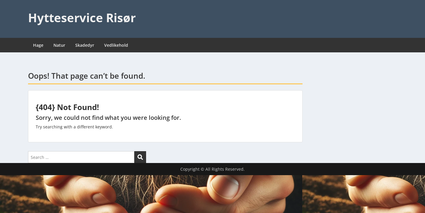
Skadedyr (84, 45)
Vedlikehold (116, 45)
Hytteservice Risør (82, 17)
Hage (38, 45)
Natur (59, 45)
